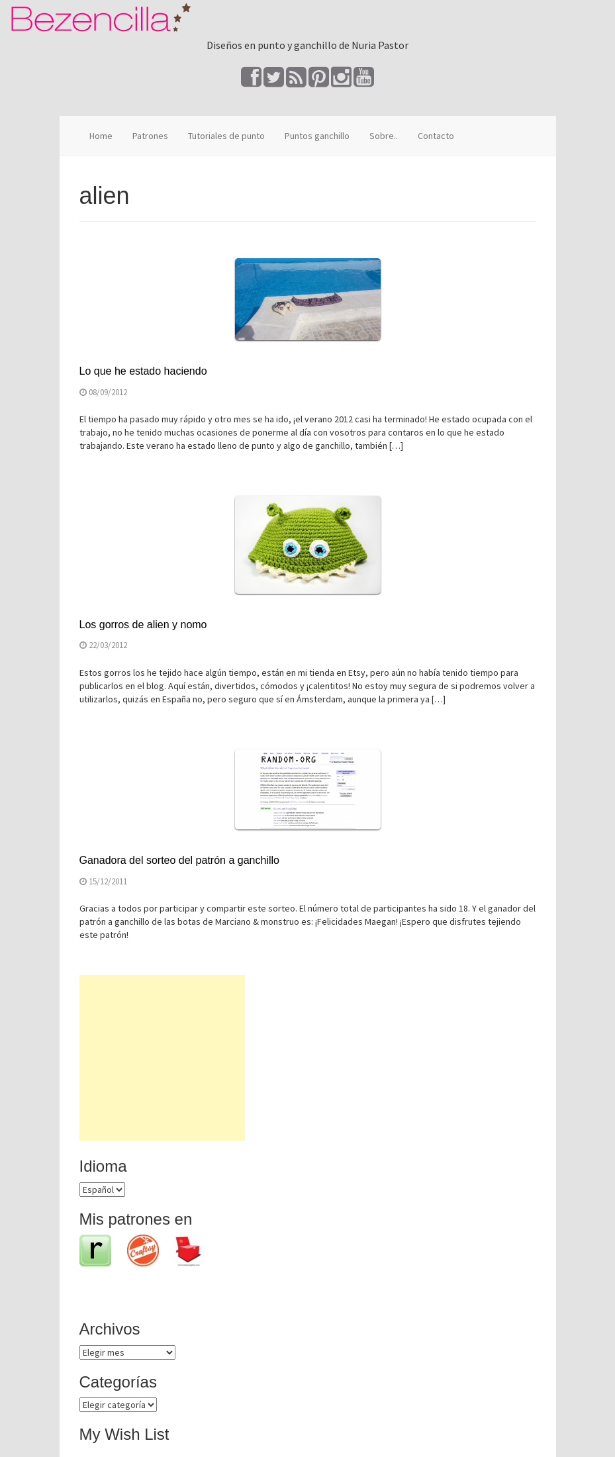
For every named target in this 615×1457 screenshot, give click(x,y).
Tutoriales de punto (226, 136)
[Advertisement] (162, 1058)
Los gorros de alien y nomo (143, 624)
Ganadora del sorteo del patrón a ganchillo (179, 860)
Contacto (436, 136)
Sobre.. (383, 136)
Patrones (150, 136)
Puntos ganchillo (317, 136)
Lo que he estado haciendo (143, 371)
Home (101, 136)
